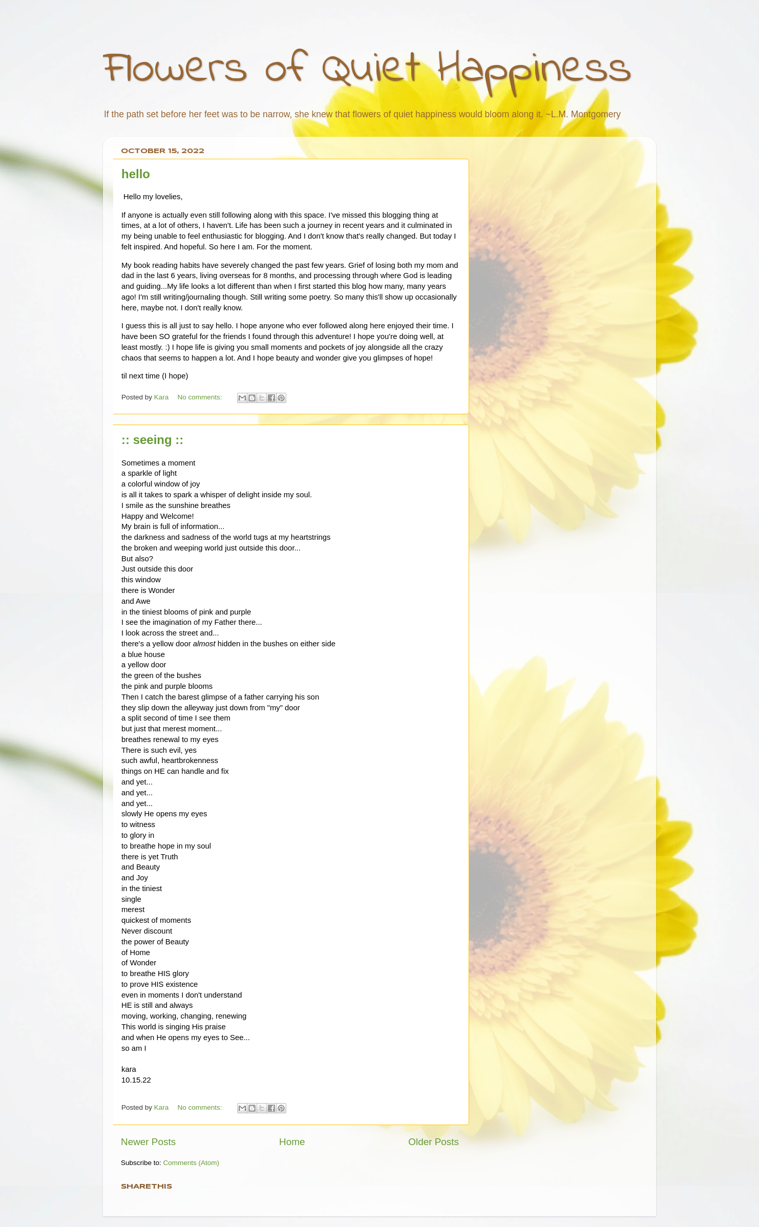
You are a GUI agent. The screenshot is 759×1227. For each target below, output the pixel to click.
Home (292, 1141)
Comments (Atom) (191, 1163)
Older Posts (433, 1141)
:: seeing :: (152, 440)
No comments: (201, 397)
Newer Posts (148, 1141)
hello (135, 174)
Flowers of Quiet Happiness (367, 70)
